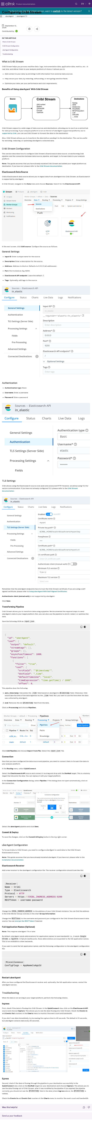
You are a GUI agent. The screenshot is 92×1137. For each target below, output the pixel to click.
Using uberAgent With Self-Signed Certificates (48, 591)
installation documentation (12, 860)
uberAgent (9, 16)
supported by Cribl (9, 133)
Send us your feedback (12, 1116)
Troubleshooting (9, 54)
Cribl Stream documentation (51, 166)
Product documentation (22, 4)
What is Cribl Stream (10, 42)
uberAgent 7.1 (22, 16)
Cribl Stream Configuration (12, 46)
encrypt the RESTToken (24, 921)
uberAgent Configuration (11, 50)
